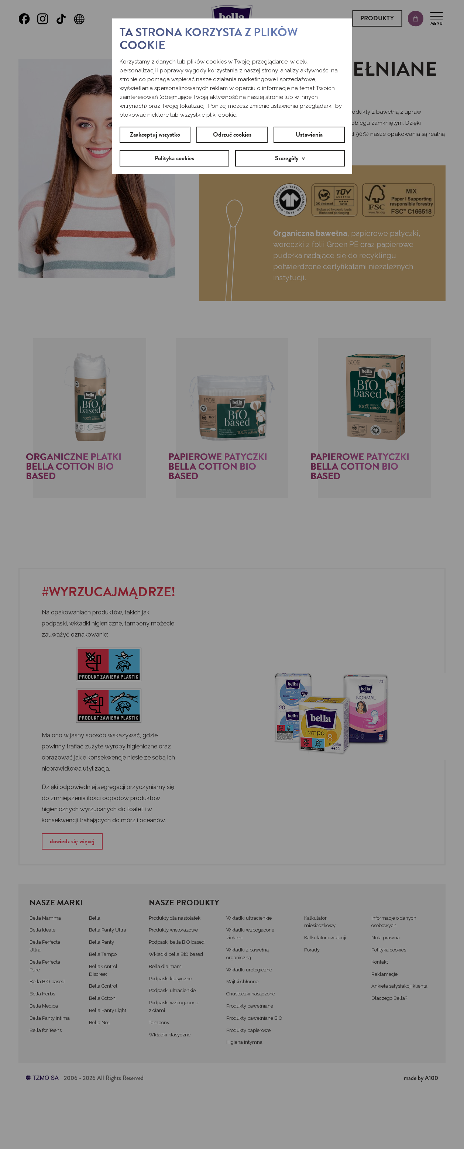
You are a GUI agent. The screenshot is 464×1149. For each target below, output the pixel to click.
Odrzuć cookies (232, 134)
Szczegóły (287, 158)
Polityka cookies (174, 158)
